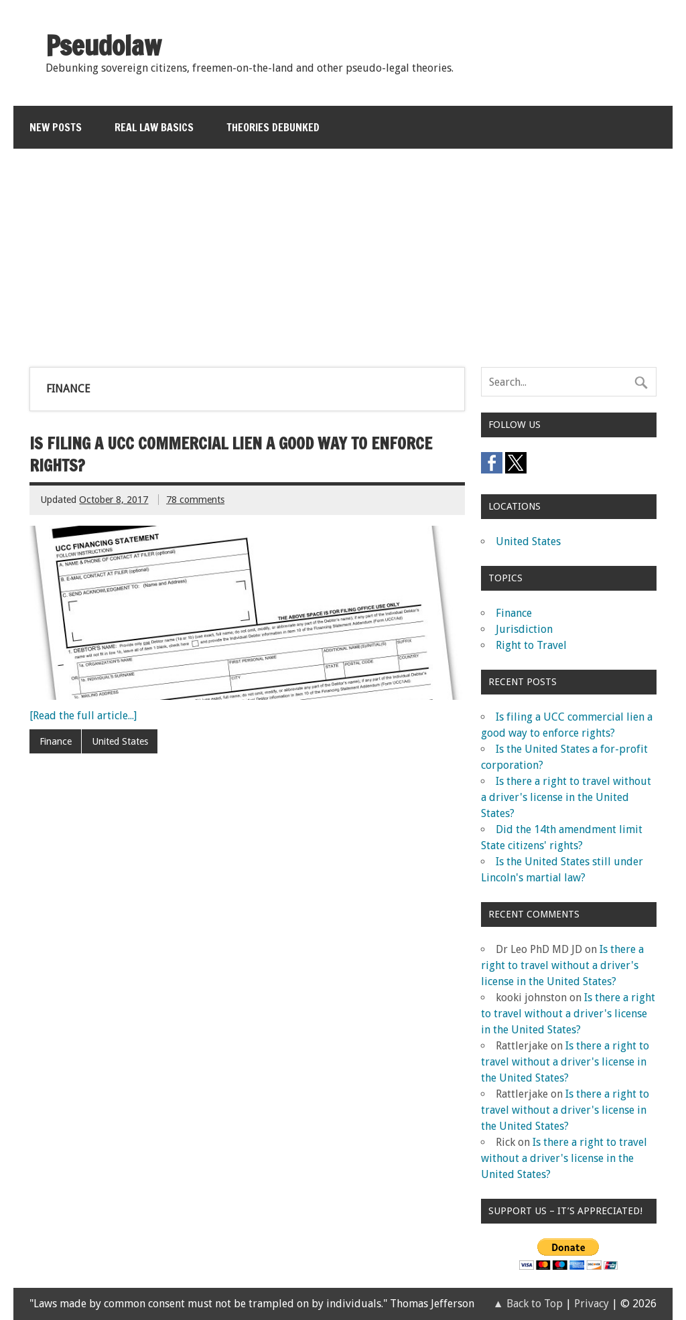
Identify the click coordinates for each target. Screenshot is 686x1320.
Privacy (591, 1303)
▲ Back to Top (528, 1303)
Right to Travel (531, 645)
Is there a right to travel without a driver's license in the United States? (566, 797)
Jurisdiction (524, 629)
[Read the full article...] (83, 715)
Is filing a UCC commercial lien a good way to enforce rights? (230, 455)
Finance (56, 741)
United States (120, 741)
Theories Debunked (273, 127)
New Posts (55, 127)
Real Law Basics (154, 127)
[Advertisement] (344, 250)
